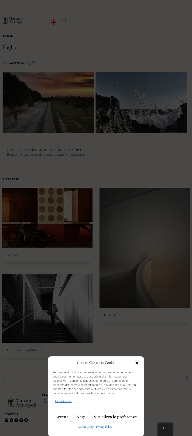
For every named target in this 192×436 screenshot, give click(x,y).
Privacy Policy (104, 427)
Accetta (62, 417)
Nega (81, 417)
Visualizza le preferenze (115, 417)
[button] (137, 363)
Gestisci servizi (63, 401)
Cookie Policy (86, 427)
